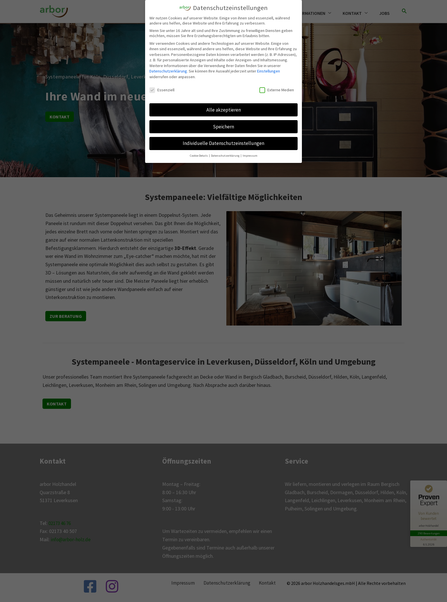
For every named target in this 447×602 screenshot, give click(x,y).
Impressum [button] (250, 155)
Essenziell (161, 89)
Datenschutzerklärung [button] (225, 155)
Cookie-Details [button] (199, 155)
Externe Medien (276, 89)
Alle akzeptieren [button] (223, 109)
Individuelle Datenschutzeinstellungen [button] (223, 143)
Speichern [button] (223, 126)
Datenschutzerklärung (168, 71)
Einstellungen (268, 71)
